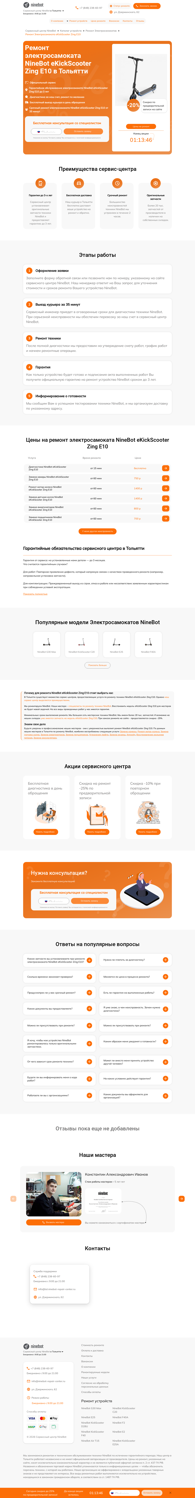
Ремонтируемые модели (95, 1372)
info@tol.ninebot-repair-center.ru (54, 1289)
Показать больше (97, 665)
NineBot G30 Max (91, 1408)
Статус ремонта (120, 6)
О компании (57, 21)
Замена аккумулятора (45, 737)
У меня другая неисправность (97, 531)
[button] (182, 1199)
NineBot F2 (119, 1422)
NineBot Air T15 (90, 1440)
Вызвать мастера (53, 1222)
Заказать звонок (146, 6)
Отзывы (140, 21)
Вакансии (114, 21)
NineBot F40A (120, 1417)
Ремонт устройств (78, 21)
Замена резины (118, 734)
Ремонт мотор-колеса (149, 731)
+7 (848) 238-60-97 (90, 7)
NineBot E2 (119, 1431)
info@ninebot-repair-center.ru (46, 1381)
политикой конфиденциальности (88, 138)
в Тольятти (57, 10)
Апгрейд (131, 734)
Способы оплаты (91, 1392)
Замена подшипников (77, 734)
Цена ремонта (98, 21)
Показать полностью (35, 593)
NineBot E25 (88, 1417)
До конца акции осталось (73, 1493)
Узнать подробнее (45, 831)
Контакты (128, 21)
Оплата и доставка (92, 1350)
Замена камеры (128, 731)
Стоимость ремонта (92, 1345)
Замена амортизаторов (53, 734)
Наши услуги (88, 1377)
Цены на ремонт (141, 126)
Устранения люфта (98, 734)
